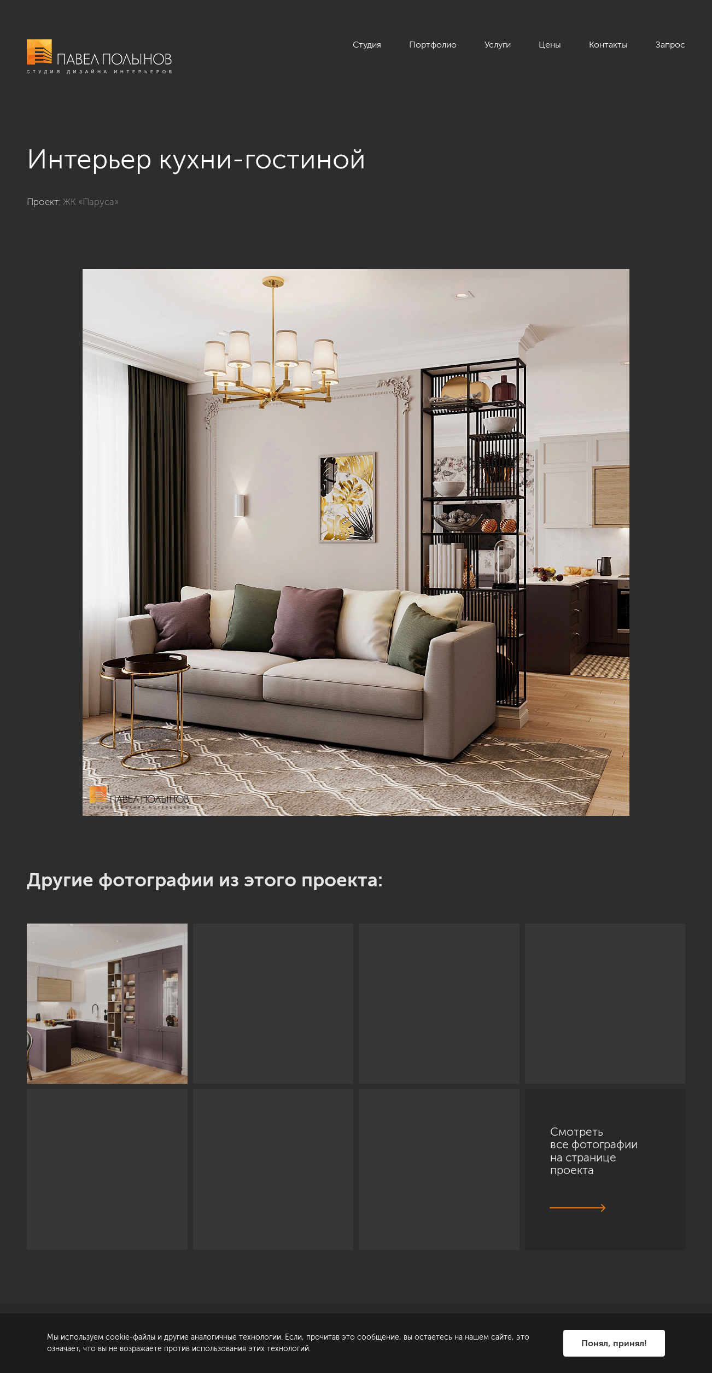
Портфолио (433, 44)
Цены (550, 44)
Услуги (498, 44)
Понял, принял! (614, 1343)
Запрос (670, 44)
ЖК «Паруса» (91, 201)
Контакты (608, 44)
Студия (367, 44)
